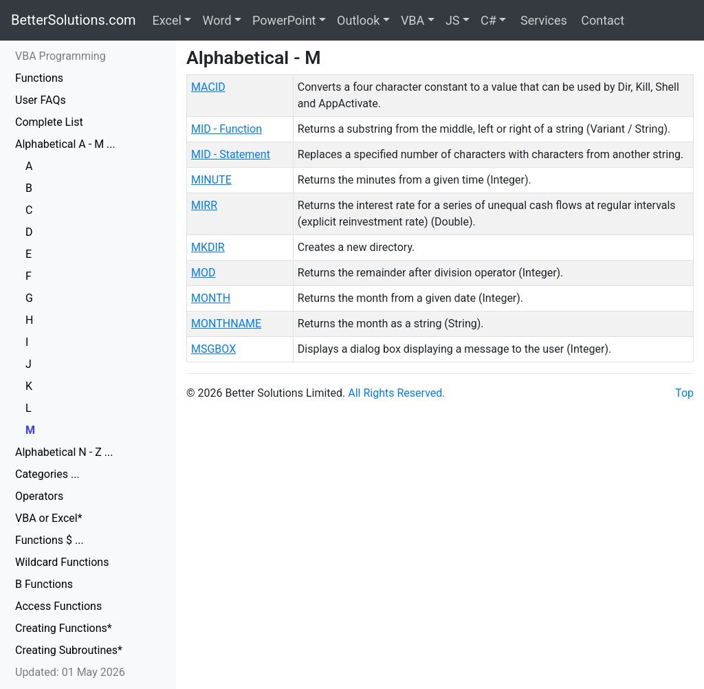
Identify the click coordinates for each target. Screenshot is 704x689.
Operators (39, 496)
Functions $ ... (49, 540)
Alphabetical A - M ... (65, 144)
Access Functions (58, 606)
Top (684, 393)
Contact (601, 20)
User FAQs (40, 100)
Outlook (358, 20)
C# (488, 20)
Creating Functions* (63, 628)
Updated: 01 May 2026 (70, 672)
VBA (412, 20)
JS (453, 20)
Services (541, 20)
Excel (167, 20)
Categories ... (47, 474)
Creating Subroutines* (68, 650)
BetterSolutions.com (73, 20)
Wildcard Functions (62, 562)
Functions (39, 78)
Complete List (49, 122)
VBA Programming (60, 56)
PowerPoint (284, 20)
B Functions (44, 584)
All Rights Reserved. (396, 393)
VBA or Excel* (48, 518)
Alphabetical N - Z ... (64, 452)
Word (216, 20)
